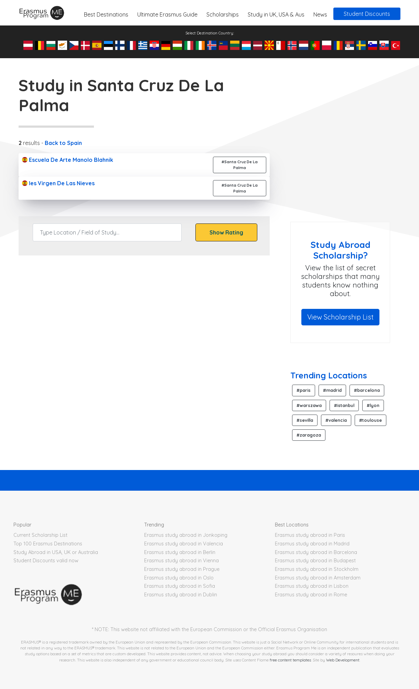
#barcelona (367, 390)
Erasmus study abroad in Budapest (315, 560)
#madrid (332, 390)
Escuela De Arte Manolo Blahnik (67, 159)
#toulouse (370, 420)
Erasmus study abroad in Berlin (179, 552)
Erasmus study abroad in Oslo (179, 578)
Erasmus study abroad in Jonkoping (185, 535)
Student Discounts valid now (45, 560)
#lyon (373, 405)
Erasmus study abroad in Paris (310, 535)
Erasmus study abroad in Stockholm (316, 569)
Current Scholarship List (40, 535)
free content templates (290, 659)
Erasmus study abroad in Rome (311, 595)
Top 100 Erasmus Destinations (47, 544)
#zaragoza (309, 435)
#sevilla (305, 420)
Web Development (342, 659)
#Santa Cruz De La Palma (240, 164)
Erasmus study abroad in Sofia (179, 586)
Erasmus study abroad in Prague (181, 569)
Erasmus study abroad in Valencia (183, 544)
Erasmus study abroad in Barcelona (316, 552)
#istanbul (344, 405)
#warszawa (309, 405)
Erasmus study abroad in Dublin (180, 595)
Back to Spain (63, 142)
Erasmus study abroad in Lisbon (311, 586)
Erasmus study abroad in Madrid (312, 544)
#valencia (336, 420)
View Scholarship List (340, 317)
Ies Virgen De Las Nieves (58, 183)
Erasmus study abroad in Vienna (181, 560)
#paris (304, 390)
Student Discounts (367, 13)
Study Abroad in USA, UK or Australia (55, 552)
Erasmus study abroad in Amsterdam (318, 578)
